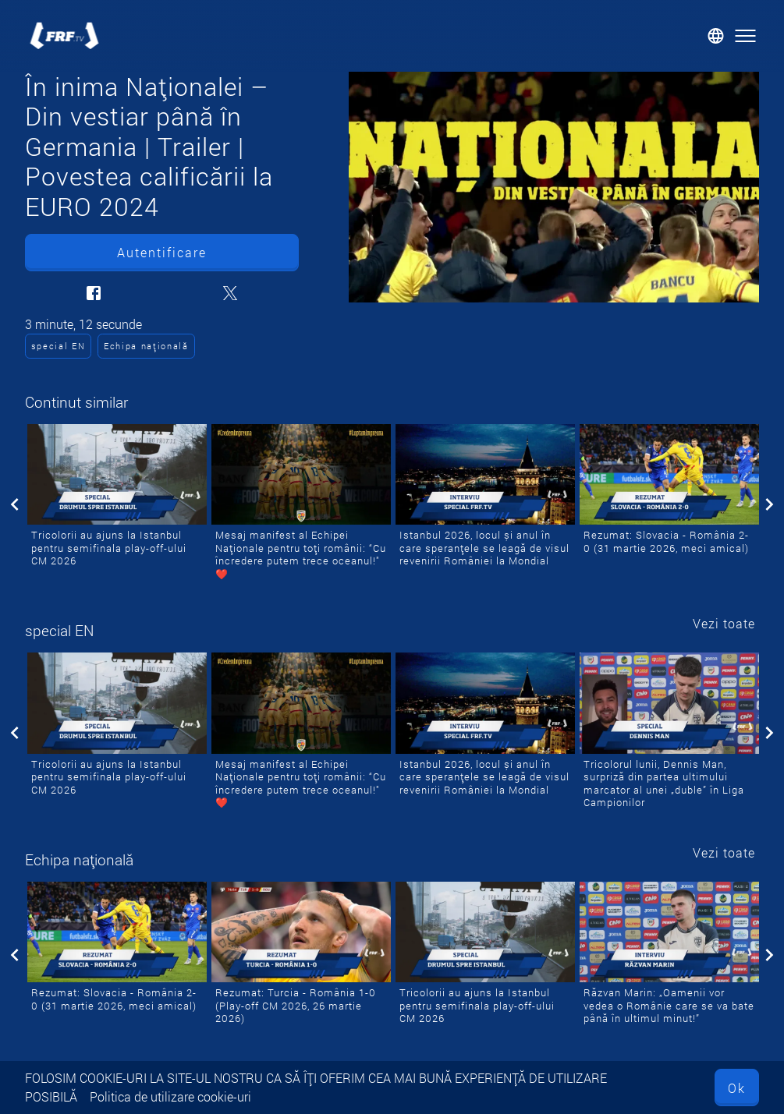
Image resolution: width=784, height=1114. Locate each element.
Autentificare (162, 252)
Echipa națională (146, 346)
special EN (58, 346)
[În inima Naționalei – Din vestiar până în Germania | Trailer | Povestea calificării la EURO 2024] (554, 187)
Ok (737, 1088)
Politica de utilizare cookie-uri (170, 1096)
